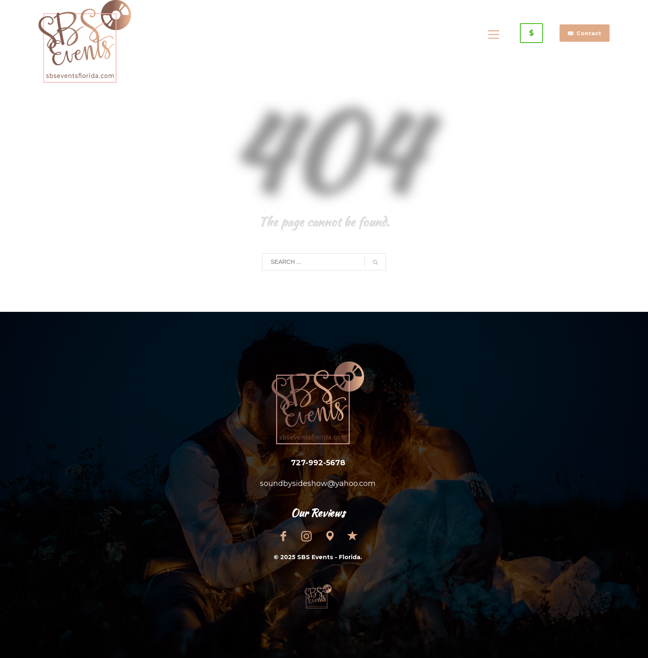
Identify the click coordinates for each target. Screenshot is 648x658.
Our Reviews (318, 513)
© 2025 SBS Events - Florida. (318, 557)
